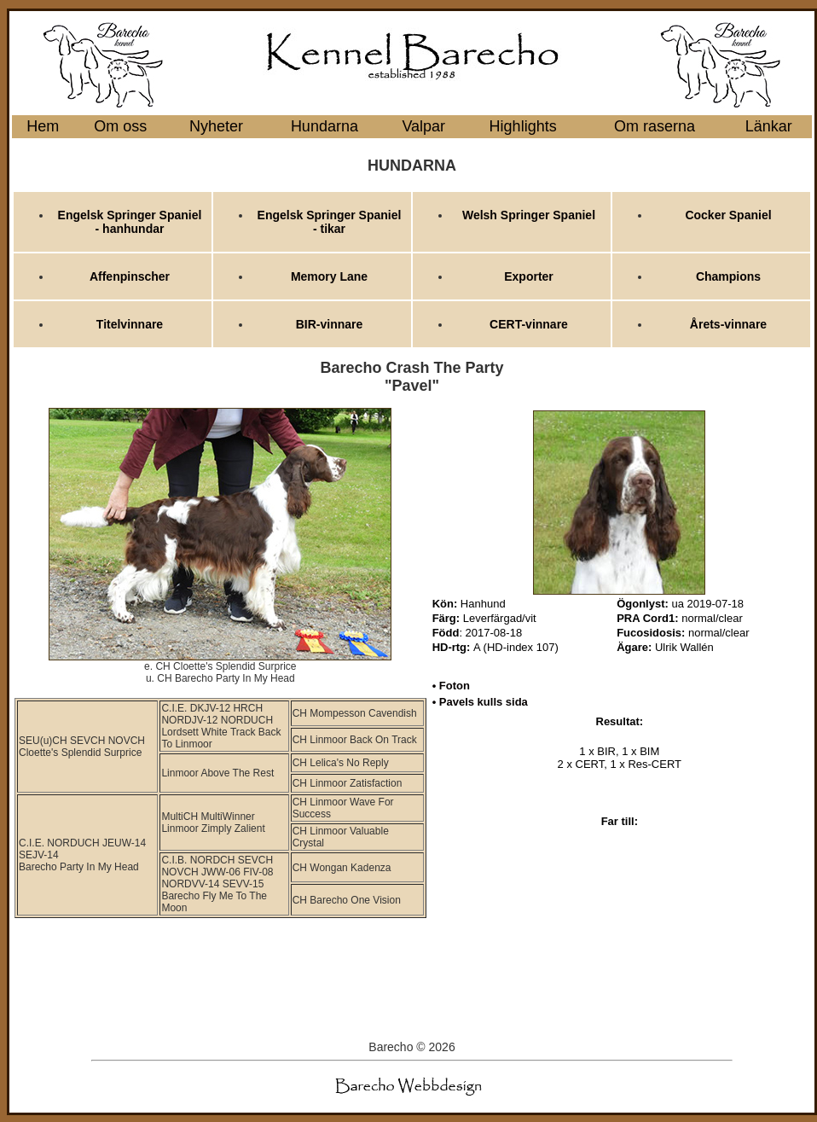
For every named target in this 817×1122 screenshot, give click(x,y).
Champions (728, 276)
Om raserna (654, 126)
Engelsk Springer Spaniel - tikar (330, 221)
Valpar (423, 126)
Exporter (528, 276)
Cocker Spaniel (728, 215)
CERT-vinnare (529, 324)
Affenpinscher (130, 276)
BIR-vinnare (329, 324)
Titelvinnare (129, 324)
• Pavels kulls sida (480, 701)
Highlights (523, 126)
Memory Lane (329, 276)
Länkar (768, 126)
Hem (42, 126)
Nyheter (216, 126)
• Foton (451, 685)
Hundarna (324, 126)
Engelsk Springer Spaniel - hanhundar (130, 221)
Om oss (120, 126)
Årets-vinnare (728, 324)
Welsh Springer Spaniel (528, 215)
